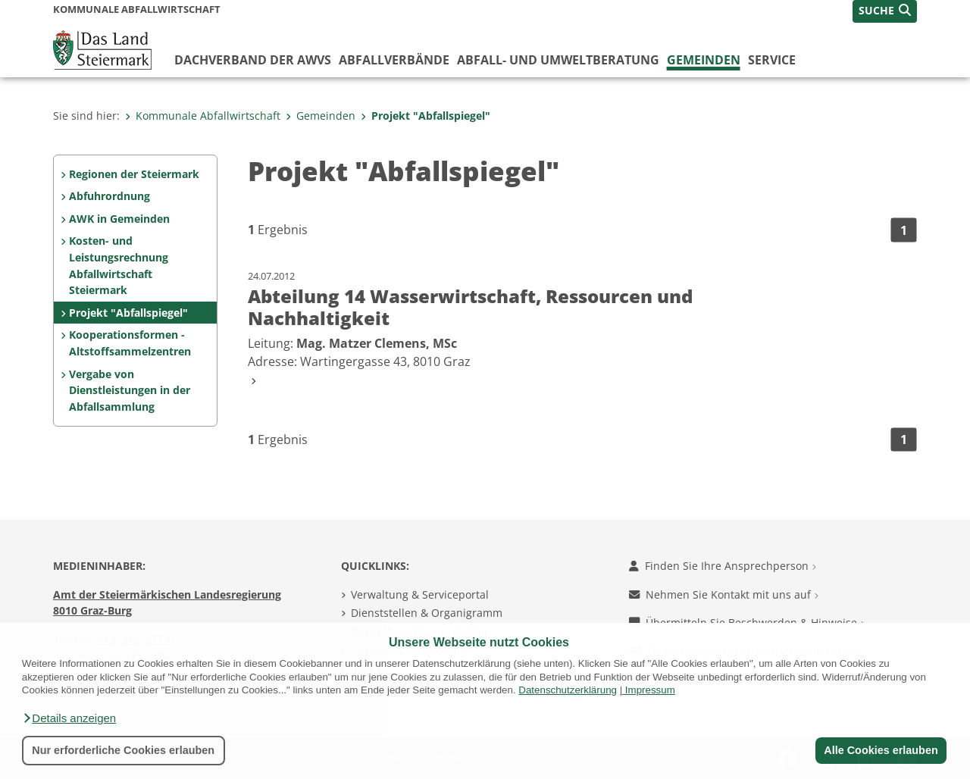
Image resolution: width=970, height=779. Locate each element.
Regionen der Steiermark (134, 174)
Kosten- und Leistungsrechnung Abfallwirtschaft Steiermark (118, 265)
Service (772, 60)
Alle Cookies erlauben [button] (880, 750)
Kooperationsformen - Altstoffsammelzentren (130, 342)
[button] (69, 718)
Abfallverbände (394, 60)
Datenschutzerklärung (567, 690)
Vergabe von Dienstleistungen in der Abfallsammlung (129, 390)
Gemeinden (703, 60)
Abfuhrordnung (109, 196)
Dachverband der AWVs (252, 60)
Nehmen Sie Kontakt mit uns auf (723, 594)
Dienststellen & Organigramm (426, 612)
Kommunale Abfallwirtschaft (202, 115)
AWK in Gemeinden (119, 218)
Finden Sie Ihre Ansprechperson (722, 565)
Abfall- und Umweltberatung (558, 60)
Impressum (650, 690)
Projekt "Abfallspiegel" (425, 115)
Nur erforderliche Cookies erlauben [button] (123, 750)
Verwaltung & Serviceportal (420, 594)
